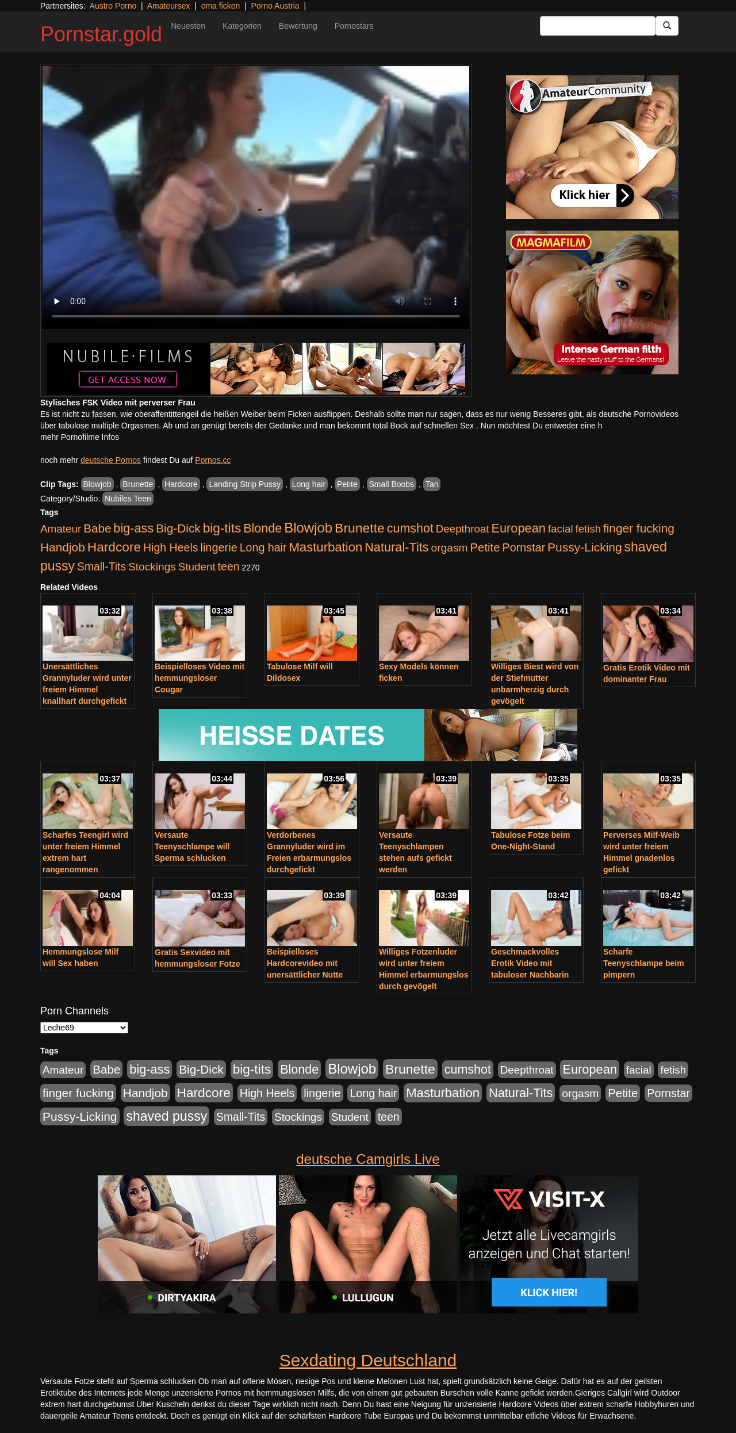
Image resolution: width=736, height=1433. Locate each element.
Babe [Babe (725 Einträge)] (97, 528)
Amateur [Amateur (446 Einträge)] (60, 529)
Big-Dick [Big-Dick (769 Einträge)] (178, 528)
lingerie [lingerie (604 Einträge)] (218, 547)
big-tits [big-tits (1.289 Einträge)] (222, 528)
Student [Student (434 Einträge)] (197, 567)
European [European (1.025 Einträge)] (518, 528)
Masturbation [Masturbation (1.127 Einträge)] (325, 547)
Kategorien (242, 25)
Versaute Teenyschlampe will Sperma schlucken (192, 846)
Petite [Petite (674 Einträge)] (485, 547)
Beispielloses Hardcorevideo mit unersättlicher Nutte (305, 963)
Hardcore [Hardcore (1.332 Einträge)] (114, 546)
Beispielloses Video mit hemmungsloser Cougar (199, 678)
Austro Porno (113, 5)
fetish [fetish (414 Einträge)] (588, 529)
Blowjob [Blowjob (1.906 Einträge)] (308, 527)
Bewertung (298, 25)
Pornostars (354, 25)
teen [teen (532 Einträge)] (229, 566)
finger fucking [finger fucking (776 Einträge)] (638, 528)
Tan (432, 484)
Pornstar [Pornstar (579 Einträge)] (523, 547)
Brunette (137, 484)
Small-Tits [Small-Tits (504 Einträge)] (101, 567)
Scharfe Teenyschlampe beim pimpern (643, 963)
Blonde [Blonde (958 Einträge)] (262, 528)
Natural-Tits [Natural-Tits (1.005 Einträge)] (396, 547)
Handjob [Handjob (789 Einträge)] (62, 547)
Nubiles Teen (128, 498)
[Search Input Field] (598, 26)
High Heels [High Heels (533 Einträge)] (170, 547)
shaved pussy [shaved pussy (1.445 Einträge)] (166, 1116)
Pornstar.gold (101, 34)
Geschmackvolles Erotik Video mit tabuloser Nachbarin (530, 963)
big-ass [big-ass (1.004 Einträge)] (133, 528)
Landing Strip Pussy (245, 484)
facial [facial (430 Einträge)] (560, 529)
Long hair (308, 484)
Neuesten (188, 25)
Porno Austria (275, 5)
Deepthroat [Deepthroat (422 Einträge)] (462, 529)
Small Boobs (392, 484)
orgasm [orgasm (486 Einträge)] (449, 548)
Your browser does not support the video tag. (256, 197)
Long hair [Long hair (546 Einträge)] (263, 547)
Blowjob (97, 484)
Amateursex (168, 5)
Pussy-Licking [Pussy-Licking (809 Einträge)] (584, 547)
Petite (347, 484)
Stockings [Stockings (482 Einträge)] (152, 567)
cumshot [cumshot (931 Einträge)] (410, 528)
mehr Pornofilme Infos (79, 437)
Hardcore (181, 484)
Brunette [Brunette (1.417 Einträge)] (360, 527)
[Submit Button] (667, 26)
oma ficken (220, 5)
